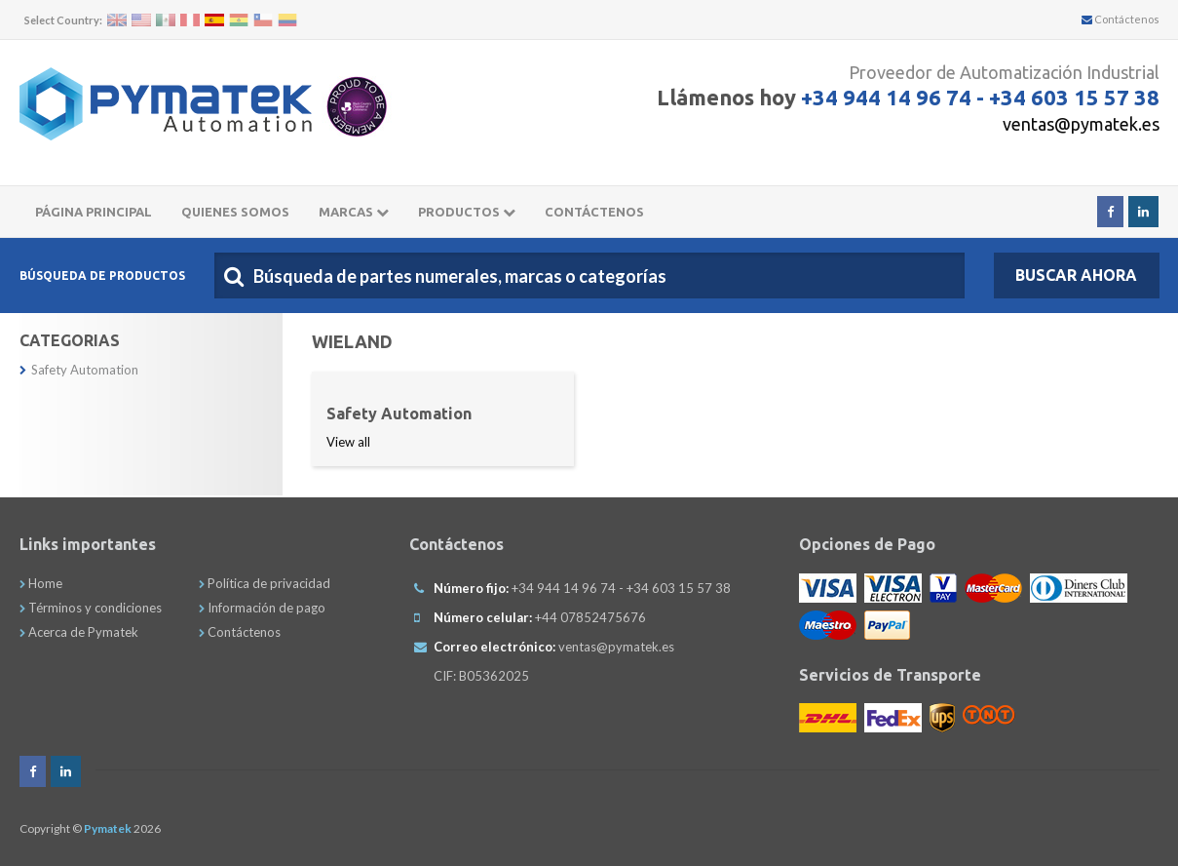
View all (348, 442)
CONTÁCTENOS (594, 211)
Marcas (354, 211)
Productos (466, 211)
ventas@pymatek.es (1081, 124)
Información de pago (262, 607)
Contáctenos (1120, 19)
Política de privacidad (264, 583)
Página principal (93, 211)
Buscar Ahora (1076, 275)
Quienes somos (235, 211)
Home (40, 583)
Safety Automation (78, 369)
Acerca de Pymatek (78, 632)
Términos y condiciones (90, 607)
